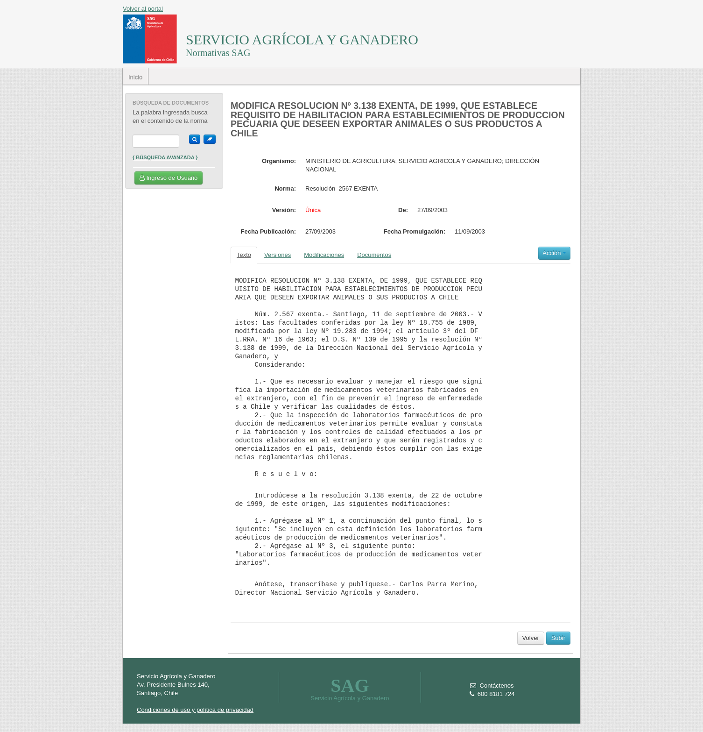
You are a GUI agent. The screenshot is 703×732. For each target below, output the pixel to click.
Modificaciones (324, 254)
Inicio (135, 77)
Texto (244, 254)
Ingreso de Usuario (168, 177)
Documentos (374, 254)
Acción (554, 252)
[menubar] (135, 76)
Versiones (277, 254)
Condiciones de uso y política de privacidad (195, 709)
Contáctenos (491, 685)
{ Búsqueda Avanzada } (165, 157)
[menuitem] (135, 76)
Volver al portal (143, 8)
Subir (558, 637)
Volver (530, 637)
